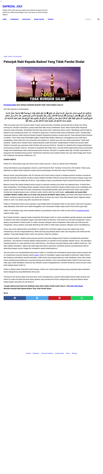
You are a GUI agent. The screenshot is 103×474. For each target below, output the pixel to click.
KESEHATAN (27, 16)
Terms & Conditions (47, 375)
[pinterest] (44, 357)
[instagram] (97, 8)
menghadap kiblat (21, 252)
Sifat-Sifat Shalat (13, 347)
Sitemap (74, 375)
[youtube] (92, 8)
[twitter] (88, 8)
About (68, 375)
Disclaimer (36, 375)
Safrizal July (13, 4)
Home (6, 16)
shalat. (61, 306)
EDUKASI (52, 16)
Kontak (28, 375)
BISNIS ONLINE (40, 16)
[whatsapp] (59, 357)
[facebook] (83, 8)
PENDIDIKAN (15, 16)
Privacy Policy (59, 375)
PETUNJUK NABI (10, 108)
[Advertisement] (35, 36)
